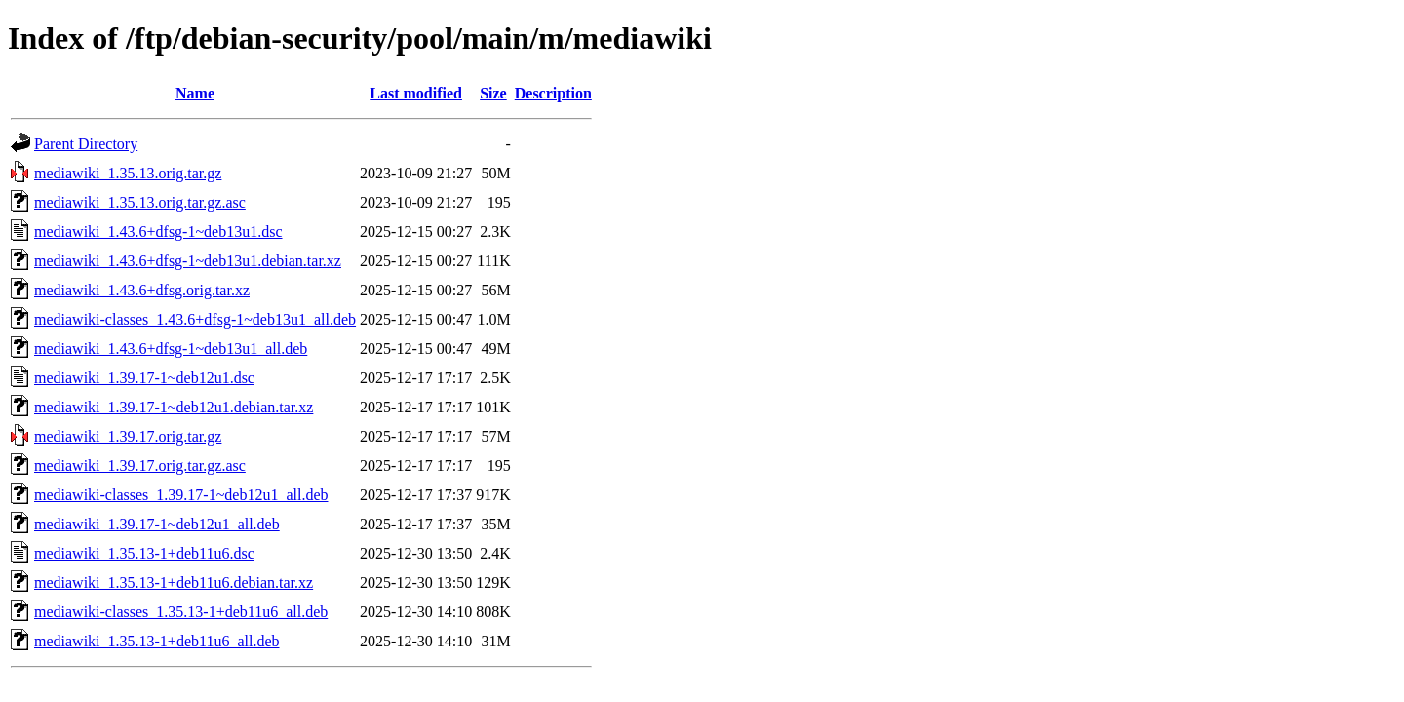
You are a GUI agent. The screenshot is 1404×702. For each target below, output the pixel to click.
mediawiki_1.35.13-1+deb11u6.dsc (144, 553)
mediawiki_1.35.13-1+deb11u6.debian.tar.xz (173, 582)
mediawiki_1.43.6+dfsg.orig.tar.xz (142, 290)
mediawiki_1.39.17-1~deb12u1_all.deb (157, 524)
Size (493, 93)
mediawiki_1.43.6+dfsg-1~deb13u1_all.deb (170, 348)
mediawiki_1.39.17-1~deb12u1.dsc (144, 378)
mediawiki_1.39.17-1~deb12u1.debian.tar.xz (173, 407)
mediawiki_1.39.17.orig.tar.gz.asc (140, 465)
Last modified (416, 93)
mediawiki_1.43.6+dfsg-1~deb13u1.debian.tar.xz (187, 261)
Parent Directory (85, 144)
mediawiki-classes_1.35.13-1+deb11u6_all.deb (181, 612)
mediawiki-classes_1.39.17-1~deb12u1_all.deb (181, 495)
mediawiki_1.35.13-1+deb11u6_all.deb (157, 641)
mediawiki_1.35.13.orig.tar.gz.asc (140, 202)
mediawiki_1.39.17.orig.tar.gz (127, 436)
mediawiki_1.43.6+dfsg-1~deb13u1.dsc (158, 231)
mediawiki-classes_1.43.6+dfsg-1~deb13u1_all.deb (195, 319)
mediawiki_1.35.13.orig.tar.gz (127, 173)
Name (195, 93)
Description (553, 93)
